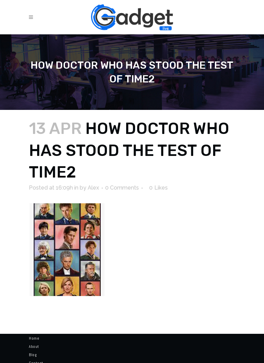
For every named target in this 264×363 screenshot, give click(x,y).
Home (34, 338)
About (34, 346)
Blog (32, 354)
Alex (93, 187)
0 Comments (122, 187)
